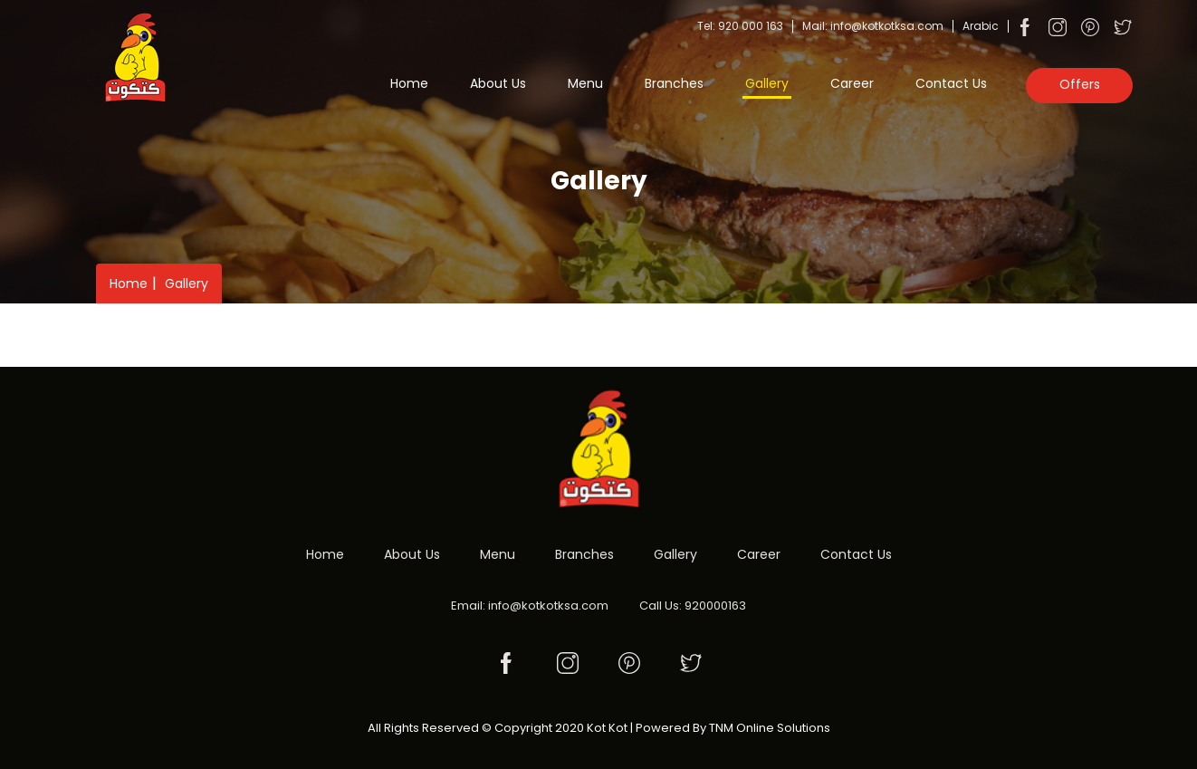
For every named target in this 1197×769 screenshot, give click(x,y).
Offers (1079, 84)
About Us (498, 83)
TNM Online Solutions (769, 727)
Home (409, 83)
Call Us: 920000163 (692, 605)
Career (852, 83)
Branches (674, 83)
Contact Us (951, 83)
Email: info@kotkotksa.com (529, 605)
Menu (585, 83)
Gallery (767, 83)
